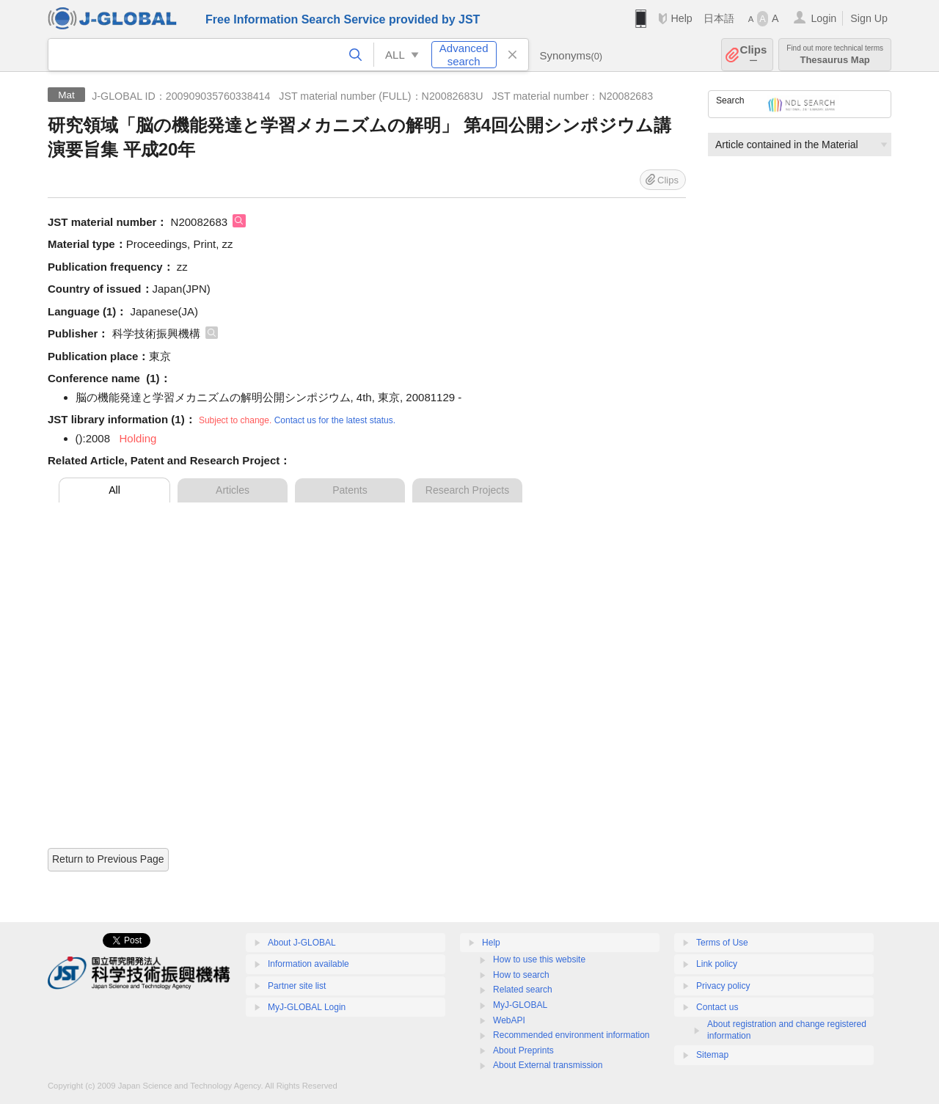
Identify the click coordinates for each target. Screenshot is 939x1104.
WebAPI (509, 1020)
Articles (232, 490)
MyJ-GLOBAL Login (307, 1007)
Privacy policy (723, 986)
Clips (753, 54)
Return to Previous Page (108, 859)
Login (823, 18)
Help (681, 18)
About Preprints (523, 1050)
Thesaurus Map (834, 54)
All (114, 490)
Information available (308, 964)
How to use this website (539, 959)
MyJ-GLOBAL (520, 1005)
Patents (349, 490)
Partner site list (297, 986)
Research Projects (467, 490)
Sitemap (712, 1055)
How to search (521, 975)
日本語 (719, 18)
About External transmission (547, 1065)
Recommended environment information (571, 1035)
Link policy (716, 964)
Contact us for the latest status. (334, 420)
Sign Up (869, 18)
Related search (522, 989)
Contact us (717, 1007)
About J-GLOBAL (302, 942)
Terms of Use (722, 942)
